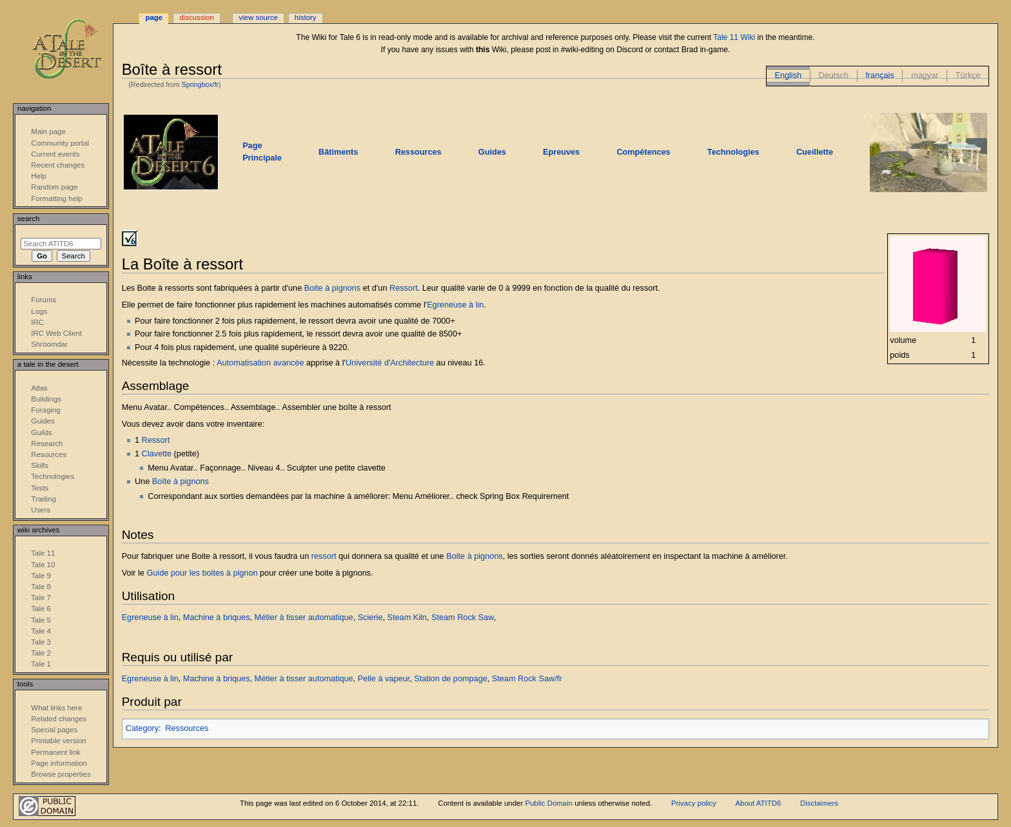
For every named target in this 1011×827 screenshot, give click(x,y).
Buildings (46, 399)
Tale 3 (41, 642)
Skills (39, 465)
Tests (39, 488)
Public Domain (549, 803)
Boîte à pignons (180, 481)
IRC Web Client (56, 333)
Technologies (52, 476)
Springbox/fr (200, 84)
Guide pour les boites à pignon (201, 573)
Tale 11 (43, 553)
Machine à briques (216, 617)
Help (38, 176)
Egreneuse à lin (455, 304)
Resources (48, 454)
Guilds (41, 432)
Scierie (370, 617)
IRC (37, 322)
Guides (42, 421)
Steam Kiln (407, 617)
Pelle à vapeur (383, 678)
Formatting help (57, 198)
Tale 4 (41, 631)
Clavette (157, 453)
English (787, 75)
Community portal (60, 143)
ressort (324, 556)
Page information (59, 763)
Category (142, 728)
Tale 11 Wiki (734, 37)
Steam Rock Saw (462, 617)
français (879, 75)
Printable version (58, 740)
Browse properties (60, 774)
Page (153, 17)
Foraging (45, 410)
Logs (39, 311)
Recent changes (57, 165)
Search (28, 218)
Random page (54, 187)
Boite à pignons (332, 288)
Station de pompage (450, 678)
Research (47, 443)
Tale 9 (41, 575)
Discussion (196, 17)
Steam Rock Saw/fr (527, 678)
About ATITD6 (758, 803)
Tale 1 (41, 664)
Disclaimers (819, 803)
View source (258, 17)
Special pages (54, 730)
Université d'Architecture (390, 362)
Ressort (403, 288)
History (306, 17)
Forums (43, 300)
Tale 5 (41, 620)
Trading (43, 499)
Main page (48, 131)
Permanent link (55, 752)
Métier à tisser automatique (304, 617)
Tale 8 (41, 586)
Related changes (58, 719)
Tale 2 (41, 653)
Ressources (186, 728)
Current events (55, 154)
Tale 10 (43, 565)
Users (40, 510)
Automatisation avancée (260, 362)
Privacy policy (693, 803)
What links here (56, 708)
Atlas (39, 388)
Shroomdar (49, 344)
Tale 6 (41, 608)
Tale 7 (41, 597)
